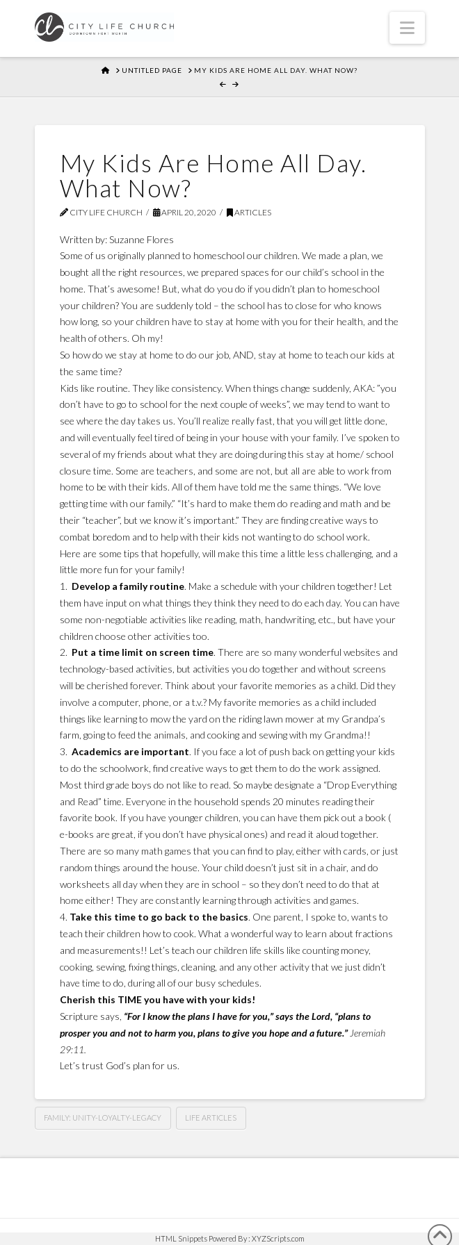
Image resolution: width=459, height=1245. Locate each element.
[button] (407, 28)
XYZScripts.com (278, 1238)
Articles (249, 212)
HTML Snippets (181, 1238)
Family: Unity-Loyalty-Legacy (102, 1117)
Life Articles (210, 1117)
